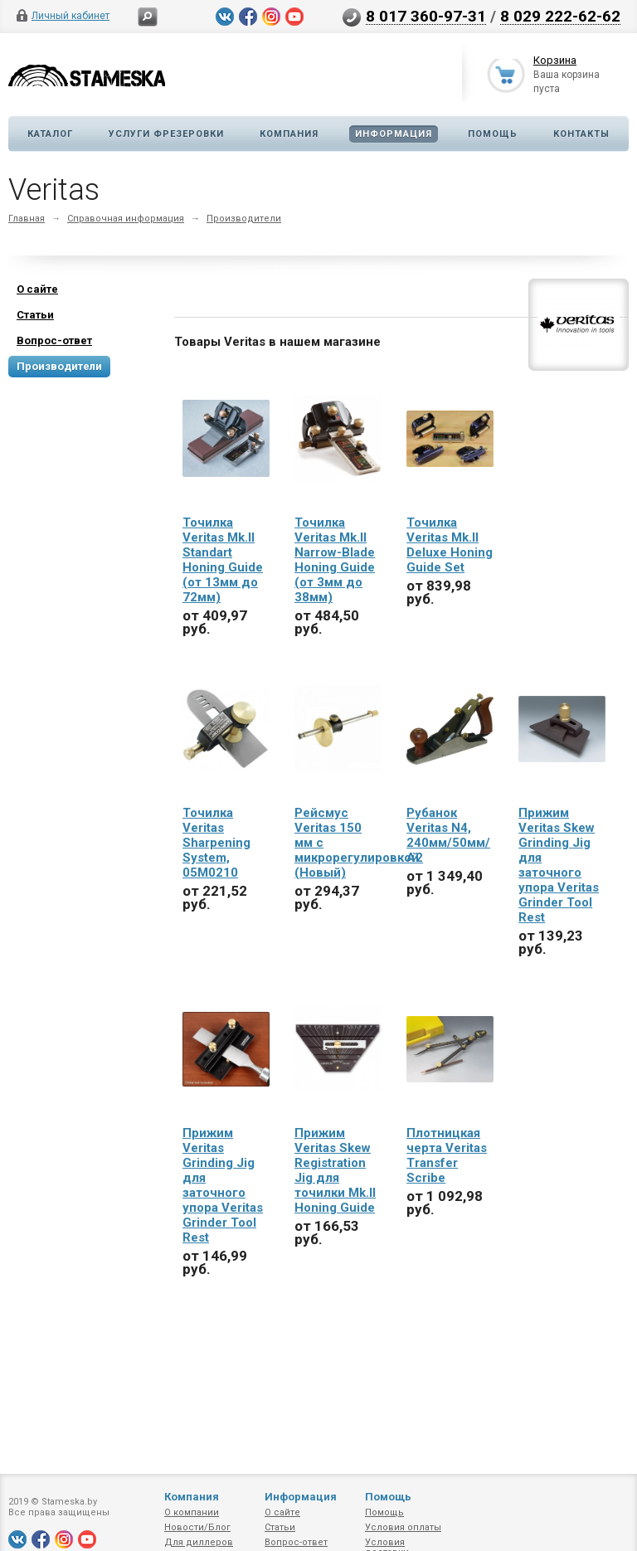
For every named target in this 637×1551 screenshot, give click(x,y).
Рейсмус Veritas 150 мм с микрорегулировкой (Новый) (338, 842)
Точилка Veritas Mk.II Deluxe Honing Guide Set (449, 545)
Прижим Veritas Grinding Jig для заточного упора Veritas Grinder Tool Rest (222, 1185)
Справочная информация (125, 218)
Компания (289, 134)
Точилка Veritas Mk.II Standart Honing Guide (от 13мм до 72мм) (222, 560)
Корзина (554, 61)
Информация (393, 134)
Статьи (280, 1527)
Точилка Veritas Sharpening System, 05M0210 (216, 842)
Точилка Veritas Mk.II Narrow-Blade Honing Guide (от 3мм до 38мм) (334, 560)
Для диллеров (198, 1542)
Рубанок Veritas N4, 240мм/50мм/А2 (448, 835)
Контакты (581, 134)
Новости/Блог (197, 1527)
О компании (191, 1512)
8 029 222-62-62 (560, 16)
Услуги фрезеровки (166, 134)
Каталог (50, 134)
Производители (244, 218)
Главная (26, 218)
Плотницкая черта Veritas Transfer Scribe (446, 1155)
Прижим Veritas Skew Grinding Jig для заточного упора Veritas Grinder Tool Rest (558, 865)
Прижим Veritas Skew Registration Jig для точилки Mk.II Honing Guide (335, 1170)
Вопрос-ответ (296, 1542)
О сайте (282, 1512)
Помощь (493, 134)
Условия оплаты (403, 1527)
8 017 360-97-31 (426, 16)
